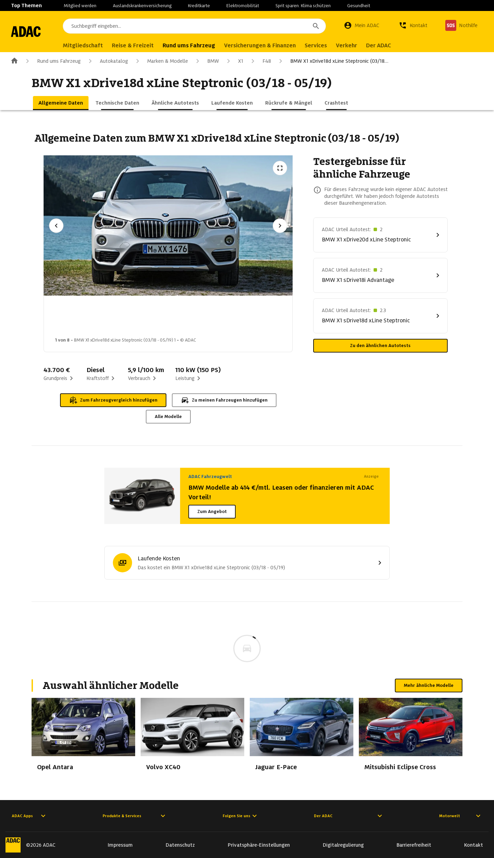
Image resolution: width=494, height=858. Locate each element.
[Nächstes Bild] (280, 225)
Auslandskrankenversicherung (142, 6)
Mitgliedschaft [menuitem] (101, 45)
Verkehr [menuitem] (364, 45)
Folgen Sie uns (241, 816)
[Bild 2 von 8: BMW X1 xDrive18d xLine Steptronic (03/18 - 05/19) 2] (128, 318)
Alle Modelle (168, 416)
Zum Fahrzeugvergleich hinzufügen (113, 400)
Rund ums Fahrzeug (52, 61)
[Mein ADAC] (361, 25)
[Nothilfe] (461, 25)
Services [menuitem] (334, 45)
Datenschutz (180, 845)
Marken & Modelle (160, 61)
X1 (233, 61)
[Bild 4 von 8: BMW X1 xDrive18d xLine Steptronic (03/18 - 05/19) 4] (236, 318)
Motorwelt (460, 816)
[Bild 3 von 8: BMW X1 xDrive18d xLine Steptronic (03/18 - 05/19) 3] (182, 318)
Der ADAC (349, 816)
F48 (260, 61)
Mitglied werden (80, 6)
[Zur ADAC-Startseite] (35, 31)
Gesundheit (358, 6)
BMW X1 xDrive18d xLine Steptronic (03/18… (332, 61)
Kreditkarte (199, 6)
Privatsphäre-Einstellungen (259, 845)
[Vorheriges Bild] (56, 225)
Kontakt (473, 845)
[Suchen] (316, 26)
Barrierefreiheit (414, 845)
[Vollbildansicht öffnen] (280, 168)
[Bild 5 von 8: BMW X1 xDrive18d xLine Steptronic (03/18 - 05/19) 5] (290, 318)
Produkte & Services (135, 816)
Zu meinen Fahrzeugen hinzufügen (224, 400)
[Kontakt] (413, 25)
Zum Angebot (212, 511)
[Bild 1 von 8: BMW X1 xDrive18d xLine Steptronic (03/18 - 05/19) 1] (73, 318)
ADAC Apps (29, 816)
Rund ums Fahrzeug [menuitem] (207, 45)
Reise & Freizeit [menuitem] (151, 45)
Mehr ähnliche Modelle (429, 685)
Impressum (120, 845)
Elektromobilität (242, 6)
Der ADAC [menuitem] (396, 45)
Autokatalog (107, 61)
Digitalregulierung (343, 845)
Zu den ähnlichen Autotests (380, 345)
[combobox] (203, 26)
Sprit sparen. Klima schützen (303, 6)
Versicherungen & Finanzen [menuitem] (278, 45)
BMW (206, 61)
